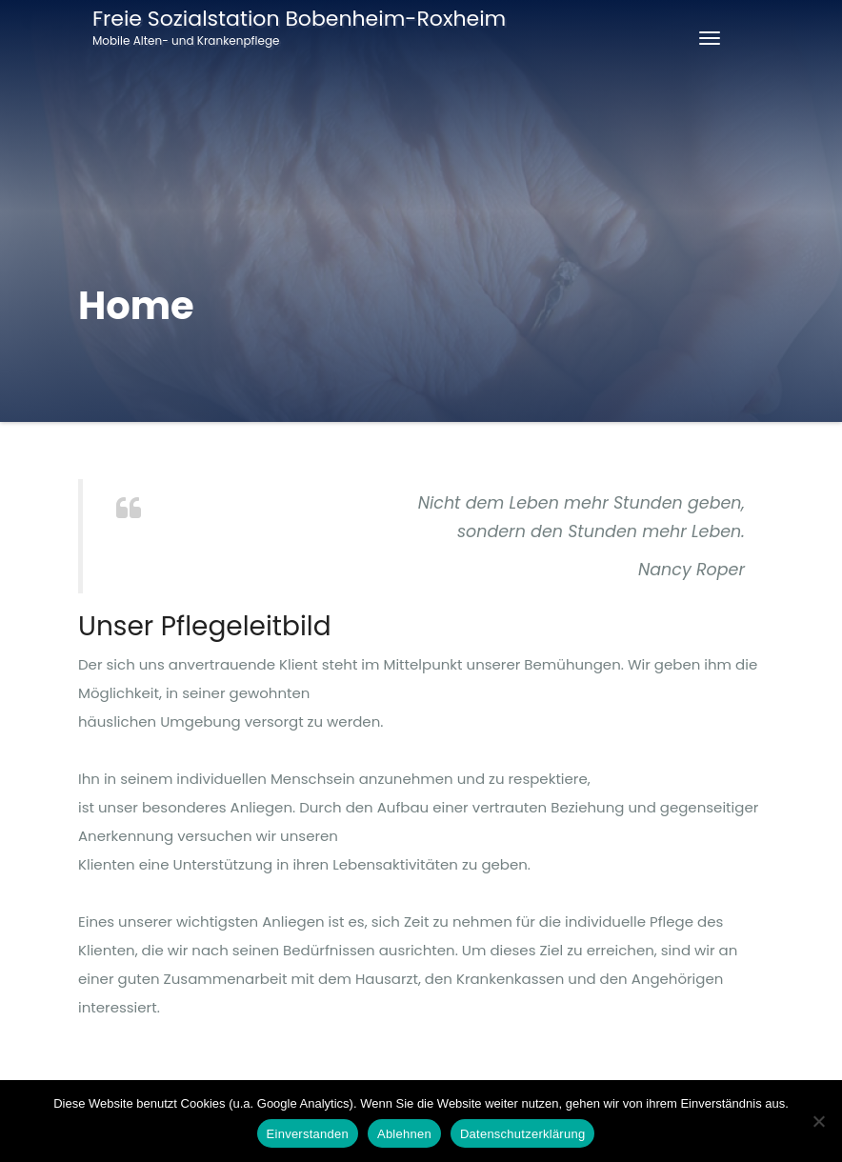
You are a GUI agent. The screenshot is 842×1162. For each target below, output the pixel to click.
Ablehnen (404, 1134)
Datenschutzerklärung (522, 1134)
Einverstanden (308, 1134)
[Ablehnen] (818, 1121)
